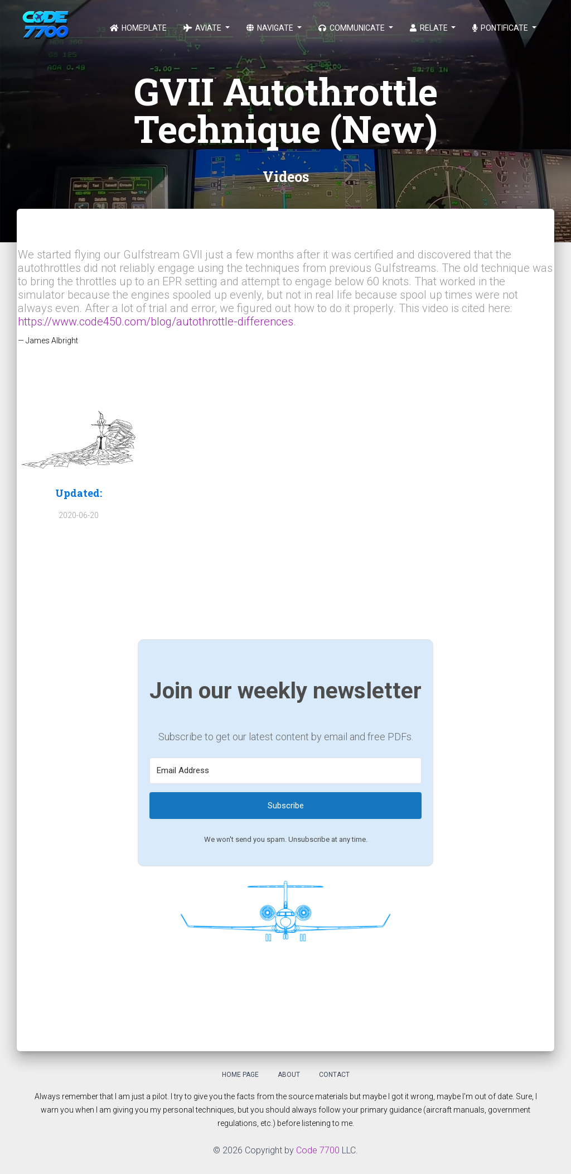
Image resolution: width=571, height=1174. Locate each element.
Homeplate (138, 27)
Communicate (352, 27)
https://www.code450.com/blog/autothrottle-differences (155, 321)
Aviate (203, 27)
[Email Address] (285, 771)
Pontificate (501, 27)
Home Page (240, 1075)
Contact (334, 1075)
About (289, 1075)
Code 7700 (318, 1150)
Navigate (270, 27)
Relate (429, 27)
